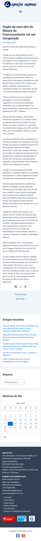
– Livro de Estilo (8, 509)
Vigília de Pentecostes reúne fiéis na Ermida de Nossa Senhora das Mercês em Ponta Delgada (19, 337)
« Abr (5, 437)
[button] (20, 11)
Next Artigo (20, 299)
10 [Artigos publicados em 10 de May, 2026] (5, 420)
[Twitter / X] (25, 287)
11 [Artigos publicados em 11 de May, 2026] (10, 420)
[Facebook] (16, 287)
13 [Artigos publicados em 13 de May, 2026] (20, 420)
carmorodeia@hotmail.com (12, 493)
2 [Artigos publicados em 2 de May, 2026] (35, 413)
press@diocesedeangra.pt (12, 491)
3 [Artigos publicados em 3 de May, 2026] (5, 416)
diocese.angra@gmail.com (12, 467)
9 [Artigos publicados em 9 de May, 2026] (35, 416)
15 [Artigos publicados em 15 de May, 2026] (31, 420)
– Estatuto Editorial (9, 506)
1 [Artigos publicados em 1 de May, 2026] (30, 413)
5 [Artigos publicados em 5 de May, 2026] (15, 416)
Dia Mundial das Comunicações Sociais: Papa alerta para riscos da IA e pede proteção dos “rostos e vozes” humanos (20, 346)
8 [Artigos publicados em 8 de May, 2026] (30, 416)
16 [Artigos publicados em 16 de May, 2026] (36, 420)
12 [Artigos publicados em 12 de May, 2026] (15, 420)
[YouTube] (23, 536)
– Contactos (7, 497)
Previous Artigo (20, 294)
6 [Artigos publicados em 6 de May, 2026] (20, 416)
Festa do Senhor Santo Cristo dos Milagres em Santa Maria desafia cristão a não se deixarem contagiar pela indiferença (20, 328)
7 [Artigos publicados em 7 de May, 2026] (25, 416)
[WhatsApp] (20, 287)
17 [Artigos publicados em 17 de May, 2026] (5, 424)
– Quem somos (8, 503)
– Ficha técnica (8, 500)
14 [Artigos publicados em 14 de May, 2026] (26, 420)
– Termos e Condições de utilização (16, 511)
